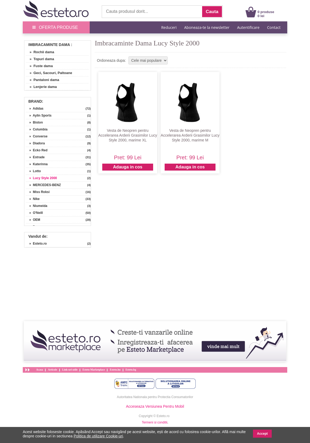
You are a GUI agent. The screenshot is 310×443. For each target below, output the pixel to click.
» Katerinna (37, 164)
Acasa (39, 369)
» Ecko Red (36, 150)
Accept (262, 434)
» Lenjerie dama (41, 87)
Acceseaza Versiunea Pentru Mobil (155, 406)
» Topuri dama (40, 59)
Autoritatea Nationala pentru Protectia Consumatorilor (155, 397)
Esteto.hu (115, 369)
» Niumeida (36, 206)
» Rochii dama (40, 52)
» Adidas (34, 108)
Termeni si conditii (154, 422)
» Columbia (36, 129)
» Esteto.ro (36, 243)
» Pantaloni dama (42, 80)
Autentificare (248, 27)
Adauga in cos (127, 167)
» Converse (36, 136)
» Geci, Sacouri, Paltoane (49, 73)
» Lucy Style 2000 (41, 178)
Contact (274, 27)
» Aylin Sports (38, 115)
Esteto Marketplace (93, 369)
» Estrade (35, 157)
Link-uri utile (70, 369)
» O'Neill (34, 213)
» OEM (33, 220)
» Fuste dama (39, 66)
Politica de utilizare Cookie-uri (98, 436)
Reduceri (168, 27)
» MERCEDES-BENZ (43, 185)
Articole (52, 369)
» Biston (34, 122)
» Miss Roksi (38, 192)
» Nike (33, 199)
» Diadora (35, 143)
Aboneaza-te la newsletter (206, 27)
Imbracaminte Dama (49, 45)
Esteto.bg (131, 369)
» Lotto (33, 171)
